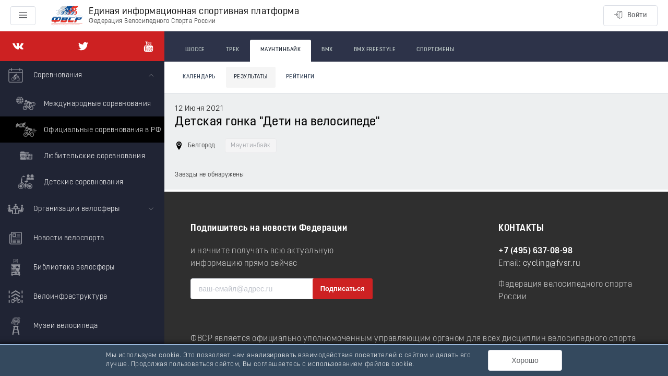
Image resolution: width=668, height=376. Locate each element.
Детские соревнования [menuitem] (68, 182)
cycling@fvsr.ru (552, 264)
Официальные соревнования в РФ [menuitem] (87, 129)
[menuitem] (82, 128)
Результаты (251, 77)
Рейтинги (300, 77)
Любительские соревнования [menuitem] (79, 156)
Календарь (199, 77)
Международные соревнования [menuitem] (82, 103)
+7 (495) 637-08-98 (535, 251)
